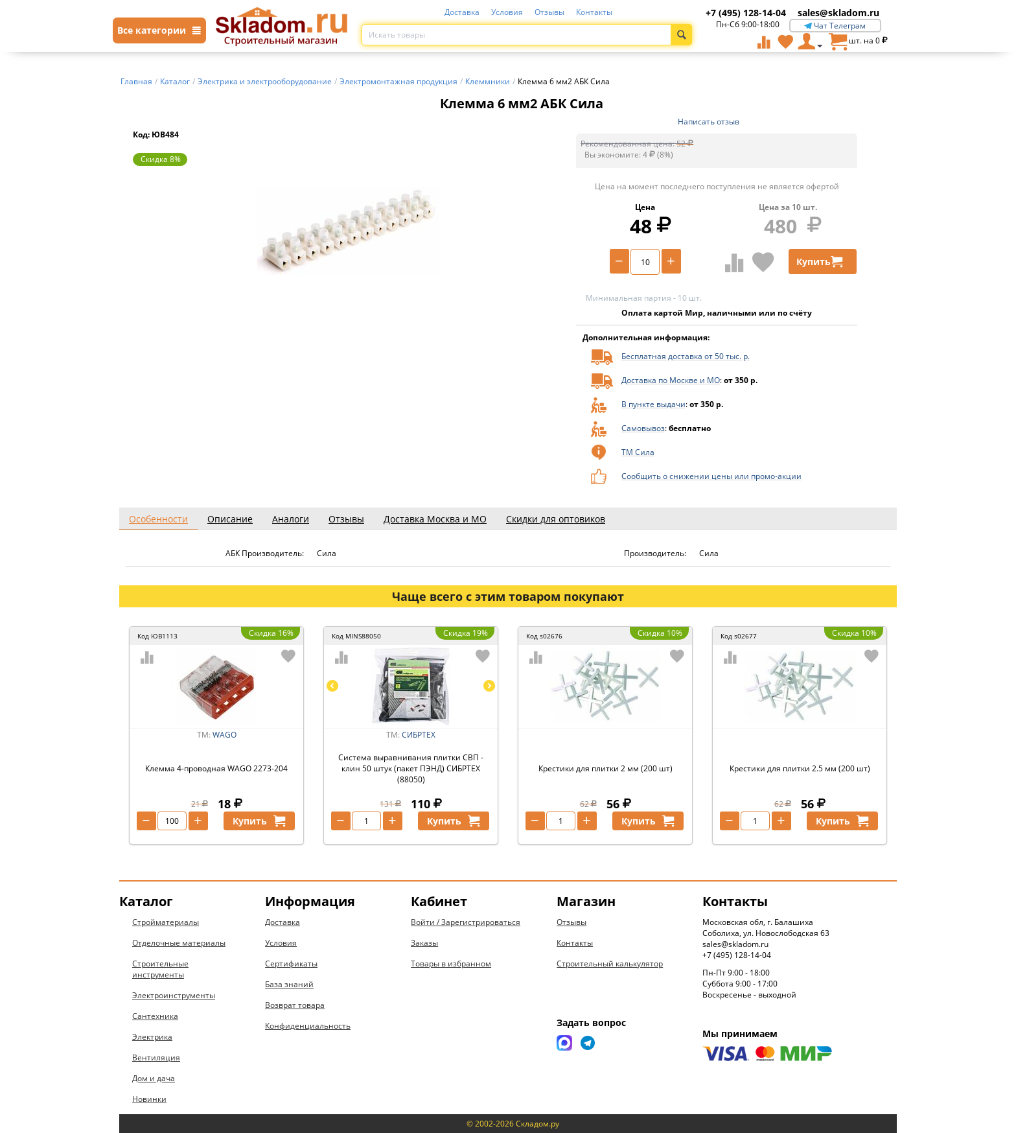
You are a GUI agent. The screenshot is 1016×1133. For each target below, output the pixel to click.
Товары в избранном (451, 963)
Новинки (149, 1098)
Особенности (158, 519)
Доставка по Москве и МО (670, 380)
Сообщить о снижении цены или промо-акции (711, 476)
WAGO (225, 734)
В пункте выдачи (653, 404)
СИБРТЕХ (418, 734)
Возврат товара (295, 1004)
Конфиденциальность (308, 1025)
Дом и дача (153, 1078)
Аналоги (290, 519)
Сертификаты (291, 963)
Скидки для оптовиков (555, 519)
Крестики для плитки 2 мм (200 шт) (605, 768)
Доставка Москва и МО (435, 519)
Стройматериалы (165, 922)
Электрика (152, 1036)
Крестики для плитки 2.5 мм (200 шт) (800, 768)
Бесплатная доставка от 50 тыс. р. (685, 356)
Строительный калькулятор (610, 963)
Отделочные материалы (178, 942)
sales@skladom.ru (838, 12)
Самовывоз (643, 428)
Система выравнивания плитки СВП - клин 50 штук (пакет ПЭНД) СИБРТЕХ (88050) (410, 768)
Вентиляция (156, 1057)
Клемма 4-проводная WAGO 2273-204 (216, 768)
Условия (507, 12)
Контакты (594, 12)
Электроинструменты (173, 995)
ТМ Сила (637, 452)
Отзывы (549, 12)
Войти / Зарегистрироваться (465, 922)
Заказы (424, 942)
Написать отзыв (708, 121)
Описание (230, 519)
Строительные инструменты (160, 969)
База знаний (289, 984)
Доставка (461, 12)
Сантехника (155, 1016)
